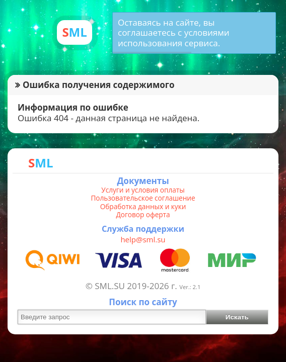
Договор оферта (143, 215)
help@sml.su (142, 239)
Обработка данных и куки (143, 207)
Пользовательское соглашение (143, 198)
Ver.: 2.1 (189, 287)
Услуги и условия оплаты (142, 190)
